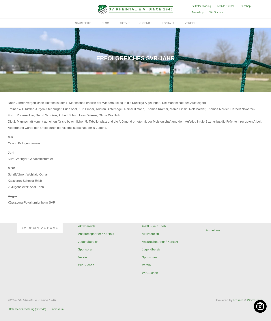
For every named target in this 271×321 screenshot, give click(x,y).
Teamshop (197, 12)
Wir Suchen (216, 12)
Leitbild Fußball (226, 6)
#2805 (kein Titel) (154, 226)
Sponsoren (85, 249)
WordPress (254, 300)
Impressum (57, 309)
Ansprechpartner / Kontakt (96, 234)
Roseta (238, 300)
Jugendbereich (88, 241)
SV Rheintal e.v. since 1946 (141, 9)
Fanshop (246, 6)
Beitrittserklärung (201, 6)
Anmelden (213, 230)
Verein (82, 257)
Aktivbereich (86, 226)
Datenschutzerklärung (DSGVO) (27, 309)
